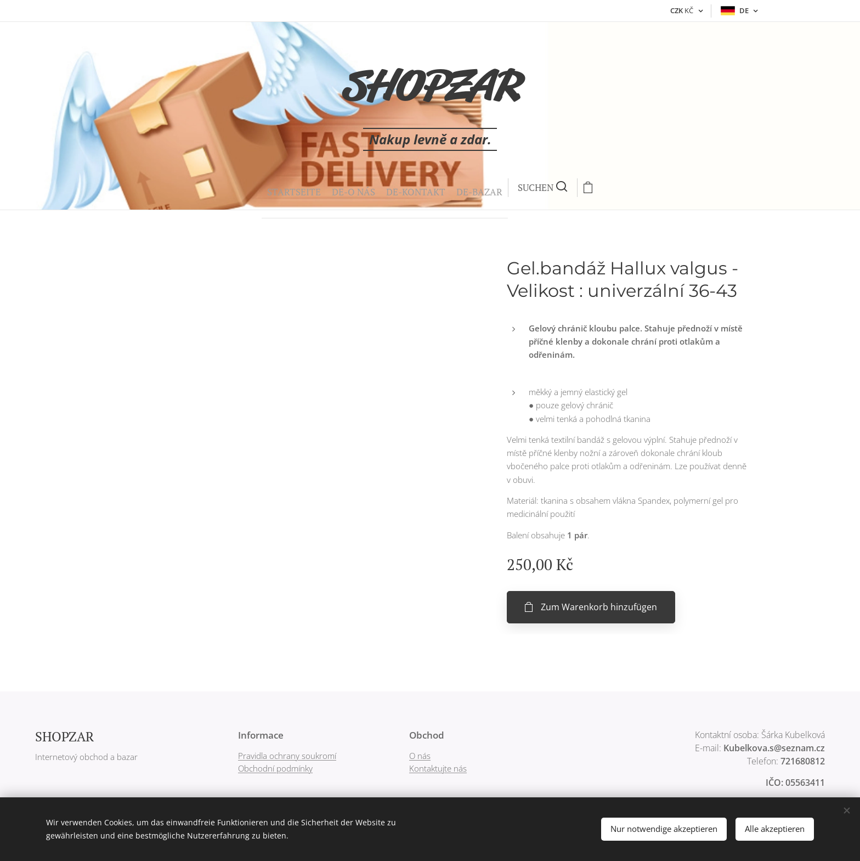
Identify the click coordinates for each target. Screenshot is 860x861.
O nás (420, 755)
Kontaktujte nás (438, 768)
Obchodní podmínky (275, 768)
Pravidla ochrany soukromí (287, 755)
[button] (427, 187)
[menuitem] (323, 187)
